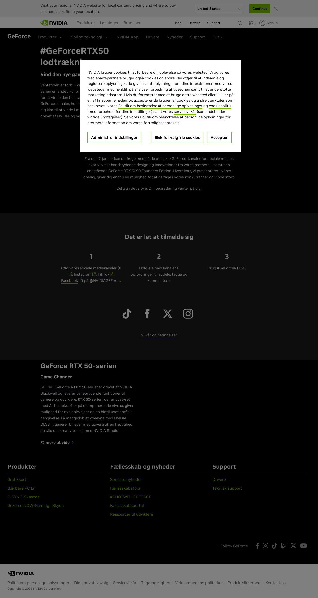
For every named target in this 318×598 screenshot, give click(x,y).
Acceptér (219, 137)
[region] (160, 106)
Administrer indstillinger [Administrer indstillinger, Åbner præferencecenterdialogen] (114, 137)
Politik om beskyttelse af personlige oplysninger (160, 105)
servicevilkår (185, 111)
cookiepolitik (220, 105)
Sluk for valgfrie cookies (177, 137)
